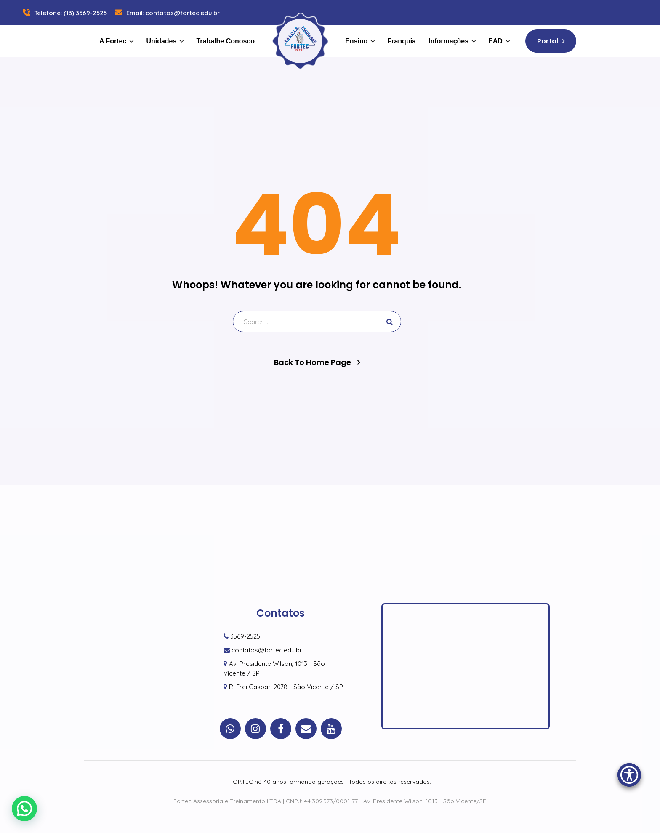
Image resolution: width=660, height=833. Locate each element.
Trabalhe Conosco (225, 41)
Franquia (401, 41)
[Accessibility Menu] (629, 775)
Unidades (161, 41)
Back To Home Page (312, 362)
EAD (495, 41)
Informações (448, 41)
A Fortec (112, 41)
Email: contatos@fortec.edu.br (166, 13)
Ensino (356, 41)
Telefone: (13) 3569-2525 (64, 13)
